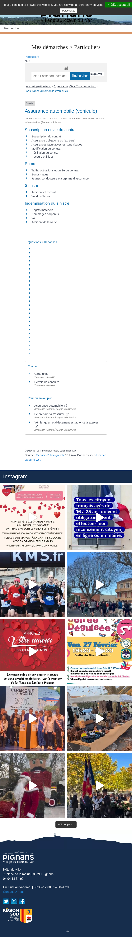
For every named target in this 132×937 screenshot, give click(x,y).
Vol (33, 218)
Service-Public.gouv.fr (50, 455)
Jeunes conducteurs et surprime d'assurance (60, 178)
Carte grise (41, 373)
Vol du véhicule (41, 196)
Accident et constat (43, 192)
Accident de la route (44, 222)
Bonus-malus (39, 174)
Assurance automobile (50, 405)
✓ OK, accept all (118, 4)
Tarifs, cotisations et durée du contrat (54, 170)
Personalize (68, 10)
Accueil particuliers (38, 86)
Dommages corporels (45, 214)
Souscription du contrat (46, 136)
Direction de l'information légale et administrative (52, 450)
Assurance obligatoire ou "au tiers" (53, 140)
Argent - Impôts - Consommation (75, 86)
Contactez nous (13, 891)
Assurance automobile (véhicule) (47, 91)
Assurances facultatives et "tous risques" (57, 144)
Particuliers (32, 56)
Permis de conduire (46, 382)
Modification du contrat (45, 148)
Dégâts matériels (42, 210)
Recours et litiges (42, 156)
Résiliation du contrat (44, 152)
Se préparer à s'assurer (51, 414)
